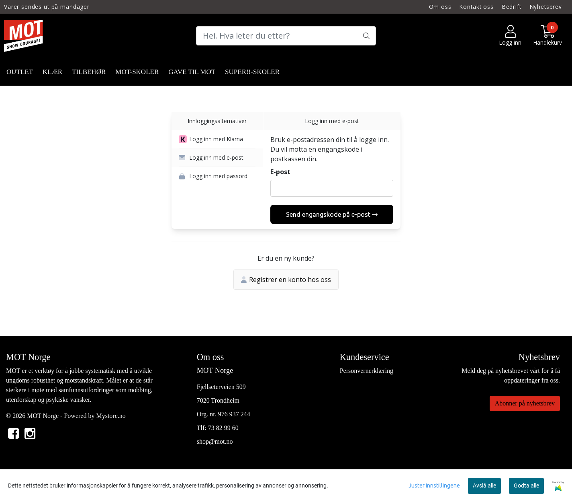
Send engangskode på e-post (332, 214)
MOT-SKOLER (137, 72)
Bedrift (511, 6)
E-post (280, 171)
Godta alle (526, 485)
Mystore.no (110, 415)
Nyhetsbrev (546, 6)
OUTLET (19, 72)
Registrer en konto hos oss (286, 279)
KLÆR (52, 72)
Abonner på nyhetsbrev (525, 403)
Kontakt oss (476, 6)
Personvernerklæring (366, 370)
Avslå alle (484, 485)
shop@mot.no (215, 441)
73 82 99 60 (223, 427)
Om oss (440, 6)
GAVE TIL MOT (191, 72)
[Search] (286, 35)
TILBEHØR (89, 72)
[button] (217, 139)
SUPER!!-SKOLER (252, 72)
